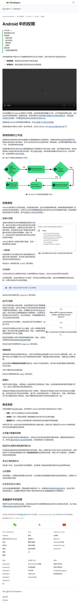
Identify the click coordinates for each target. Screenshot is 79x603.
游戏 (29, 535)
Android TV (57, 549)
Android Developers (8, 16)
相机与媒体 (31, 545)
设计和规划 (20, 16)
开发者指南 (31, 567)
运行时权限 (20, 154)
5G (29, 552)
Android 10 (6, 580)
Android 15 (6, 564)
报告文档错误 (57, 567)
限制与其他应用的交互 (12, 507)
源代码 (4, 545)
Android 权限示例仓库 (56, 127)
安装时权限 (38, 151)
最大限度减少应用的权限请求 (54, 116)
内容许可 (22, 514)
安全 (3, 542)
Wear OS (56, 539)
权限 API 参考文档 (32, 212)
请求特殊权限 (17, 370)
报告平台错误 (57, 564)
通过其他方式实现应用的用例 (21, 440)
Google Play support (60, 570)
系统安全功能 (17, 409)
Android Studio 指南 (34, 564)
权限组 (14, 384)
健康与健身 (31, 542)
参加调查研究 (57, 574)
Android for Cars (58, 545)
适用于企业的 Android (9, 539)
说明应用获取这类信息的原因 (19, 340)
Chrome (5, 600)
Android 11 (5, 577)
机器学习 (31, 539)
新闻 (3, 549)
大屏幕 (55, 535)
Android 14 (6, 567)
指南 (42, 16)
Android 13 (5, 570)
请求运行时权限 (8, 118)
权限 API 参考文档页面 (45, 122)
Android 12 (6, 574)
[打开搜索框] (73, 2)
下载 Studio (31, 574)
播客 (3, 555)
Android (5, 535)
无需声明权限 (65, 140)
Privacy (17, 9)
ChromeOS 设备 (58, 542)
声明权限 (70, 116)
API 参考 (30, 570)
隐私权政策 (31, 549)
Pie (3, 584)
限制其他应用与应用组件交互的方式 (32, 118)
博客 (3, 552)
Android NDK (32, 577)
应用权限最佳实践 (14, 427)
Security (6, 9)
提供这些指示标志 (58, 488)
